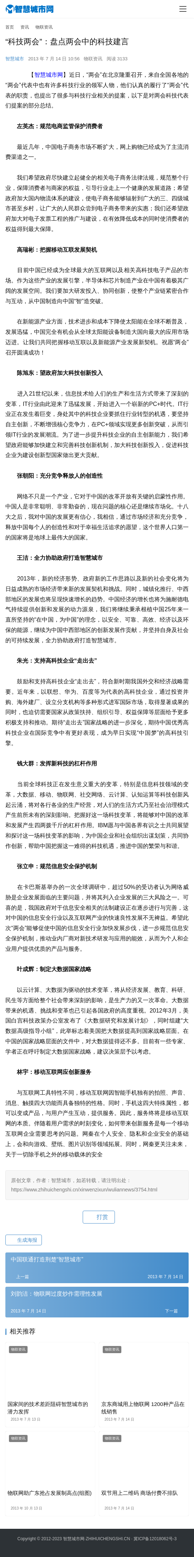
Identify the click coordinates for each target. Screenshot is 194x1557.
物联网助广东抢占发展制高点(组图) (50, 1493)
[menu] (182, 8)
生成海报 (23, 1240)
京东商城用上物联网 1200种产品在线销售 (143, 1408)
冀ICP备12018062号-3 (155, 1538)
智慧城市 (14, 58)
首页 (9, 27)
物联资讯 (93, 58)
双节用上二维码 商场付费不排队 (139, 1493)
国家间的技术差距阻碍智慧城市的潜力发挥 (48, 1408)
